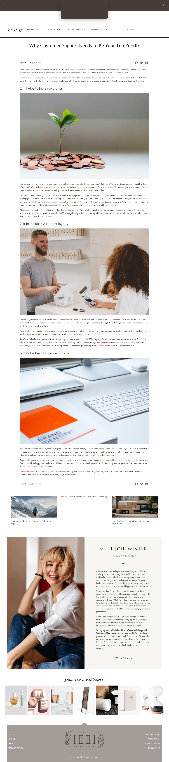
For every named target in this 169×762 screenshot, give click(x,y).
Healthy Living (34, 29)
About (12, 735)
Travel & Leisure (76, 29)
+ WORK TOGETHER (123, 657)
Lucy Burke (37, 63)
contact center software (72, 322)
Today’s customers (27, 471)
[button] (136, 62)
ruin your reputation (89, 455)
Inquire (13, 739)
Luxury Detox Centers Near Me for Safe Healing (84, 497)
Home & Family (55, 29)
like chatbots (104, 345)
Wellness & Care (98, 29)
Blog (11, 744)
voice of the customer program (40, 201)
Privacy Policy (16, 748)
